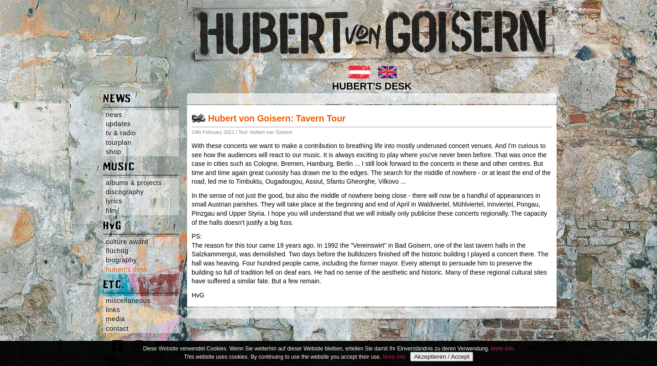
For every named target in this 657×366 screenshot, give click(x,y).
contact (117, 328)
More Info (394, 357)
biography (121, 260)
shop (113, 151)
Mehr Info (502, 348)
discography (125, 192)
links (113, 309)
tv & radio (121, 133)
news (114, 114)
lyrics (114, 201)
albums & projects (134, 182)
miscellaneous (128, 300)
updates (118, 123)
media (115, 319)
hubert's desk (127, 269)
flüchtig (117, 251)
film (111, 210)
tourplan (118, 142)
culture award (127, 241)
